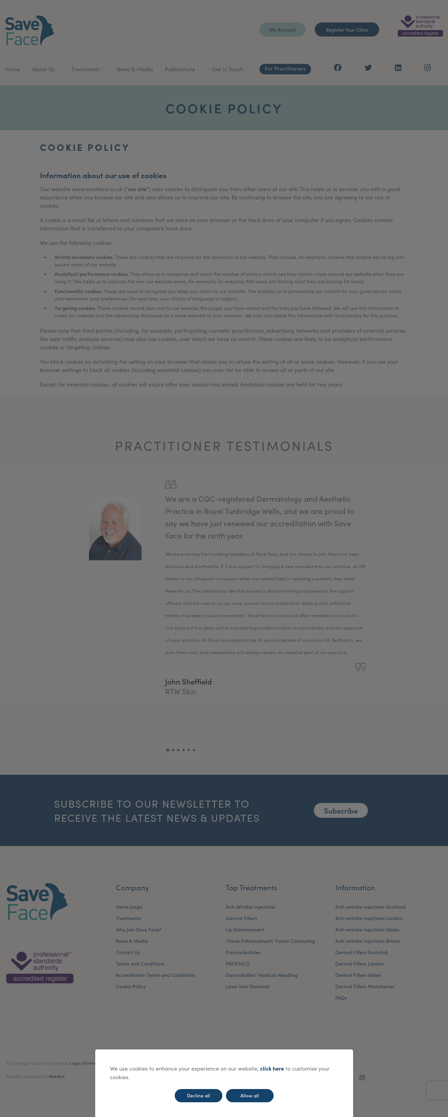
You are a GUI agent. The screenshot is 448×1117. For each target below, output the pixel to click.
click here (272, 1068)
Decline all (198, 1095)
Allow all (249, 1095)
